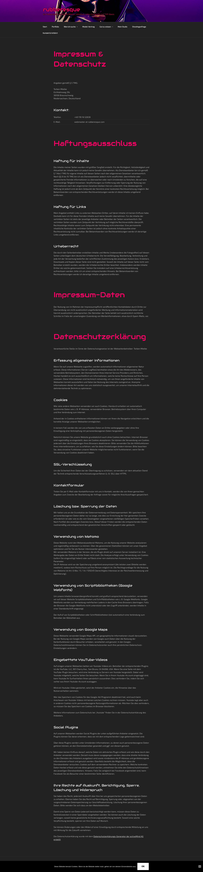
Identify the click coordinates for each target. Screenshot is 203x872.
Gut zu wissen (106, 27)
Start (45, 27)
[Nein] (199, 866)
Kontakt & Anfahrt (50, 33)
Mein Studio (122, 27)
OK (143, 866)
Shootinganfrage (139, 27)
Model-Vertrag (88, 27)
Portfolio (55, 27)
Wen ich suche (71, 27)
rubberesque (61, 9)
